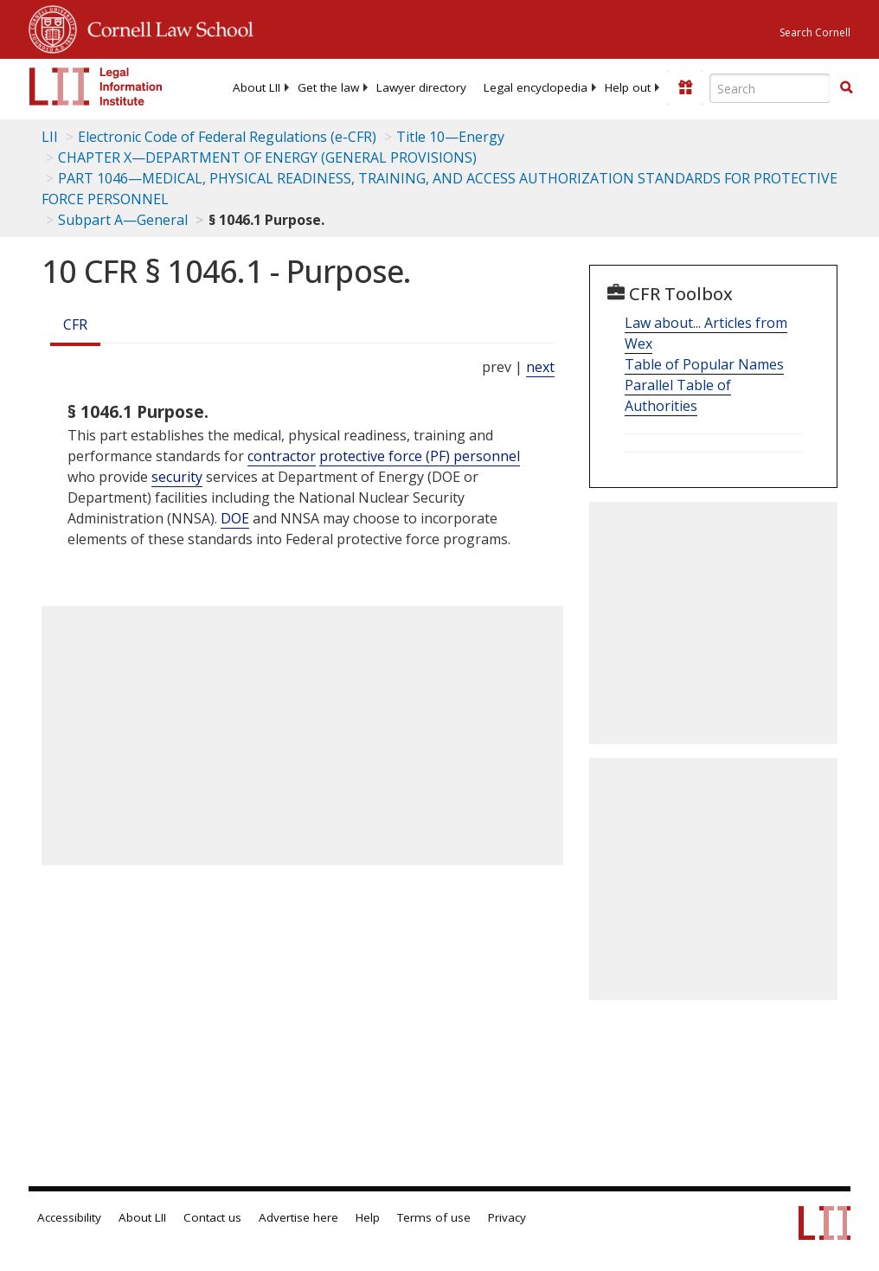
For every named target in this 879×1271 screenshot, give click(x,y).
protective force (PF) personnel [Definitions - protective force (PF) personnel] (419, 455)
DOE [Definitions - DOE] (235, 518)
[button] (846, 87)
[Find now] (846, 88)
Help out (628, 87)
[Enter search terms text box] (770, 88)
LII (50, 136)
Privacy (507, 1217)
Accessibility (69, 1217)
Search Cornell (815, 32)
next (540, 366)
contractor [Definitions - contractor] (281, 455)
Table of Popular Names (704, 364)
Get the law (328, 87)
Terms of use (434, 1217)
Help (368, 1217)
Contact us (212, 1217)
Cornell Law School (165, 27)
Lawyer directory (421, 87)
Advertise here (298, 1217)
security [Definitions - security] (176, 476)
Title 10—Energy (450, 136)
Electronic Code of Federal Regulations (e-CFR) (227, 136)
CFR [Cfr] (75, 324)
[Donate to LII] (685, 87)
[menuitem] (256, 87)
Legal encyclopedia (535, 87)
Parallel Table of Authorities (678, 395)
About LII (256, 87)
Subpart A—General (123, 219)
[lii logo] (96, 86)
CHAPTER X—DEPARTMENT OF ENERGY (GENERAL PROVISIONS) (267, 157)
